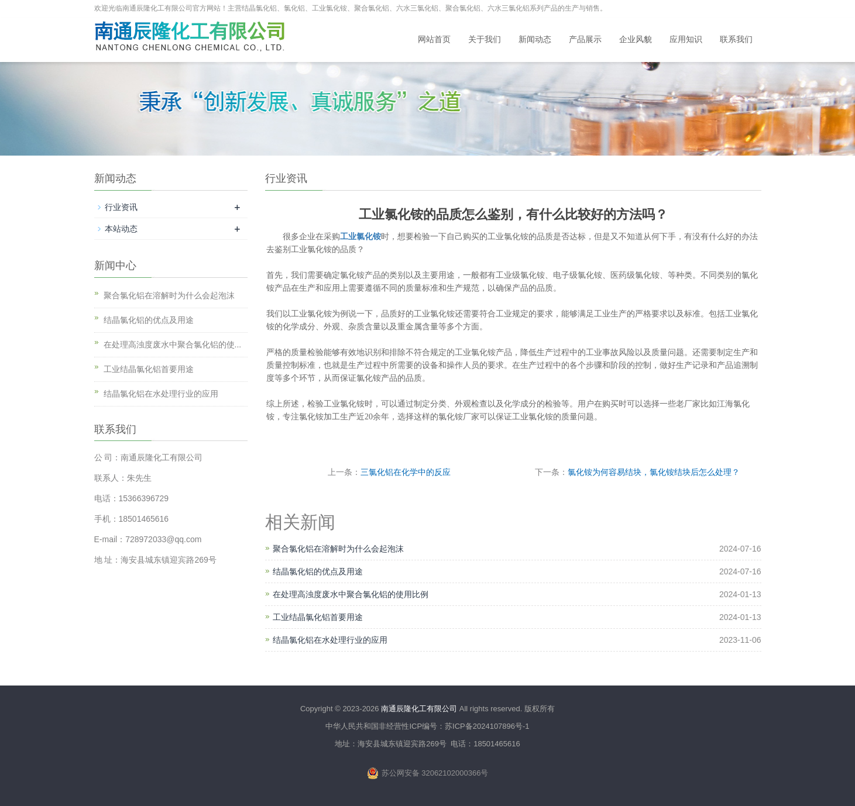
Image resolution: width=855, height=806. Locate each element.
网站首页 (434, 39)
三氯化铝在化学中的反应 (405, 472)
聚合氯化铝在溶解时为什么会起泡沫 (338, 548)
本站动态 (121, 228)
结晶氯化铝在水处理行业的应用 (330, 640)
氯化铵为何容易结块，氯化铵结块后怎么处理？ (654, 472)
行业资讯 (121, 207)
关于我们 (484, 39)
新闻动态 (535, 39)
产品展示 (585, 39)
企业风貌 (635, 39)
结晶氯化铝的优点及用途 (318, 571)
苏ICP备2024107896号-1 (487, 726)
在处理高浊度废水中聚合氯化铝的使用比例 (350, 594)
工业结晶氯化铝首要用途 (318, 617)
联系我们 (736, 39)
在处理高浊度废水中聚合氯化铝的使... (173, 344)
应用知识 (685, 39)
